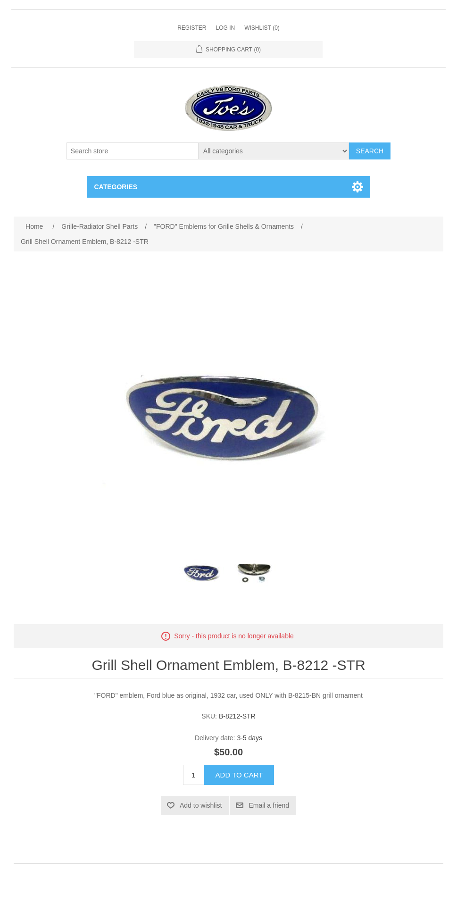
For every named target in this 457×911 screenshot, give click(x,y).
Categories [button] (116, 187)
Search (369, 151)
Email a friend (269, 805)
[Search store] (132, 150)
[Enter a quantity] (193, 775)
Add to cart (239, 775)
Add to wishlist (201, 805)
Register (191, 28)
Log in (225, 28)
